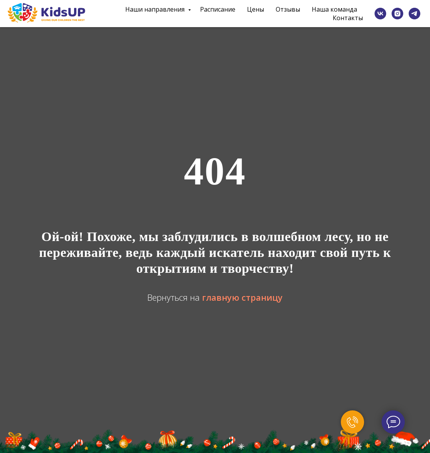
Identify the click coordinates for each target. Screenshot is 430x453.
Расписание (217, 9)
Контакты (348, 18)
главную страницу (242, 297)
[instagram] (397, 13)
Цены (255, 9)
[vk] (380, 13)
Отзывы (288, 9)
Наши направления (155, 9)
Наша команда (334, 9)
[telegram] (414, 13)
